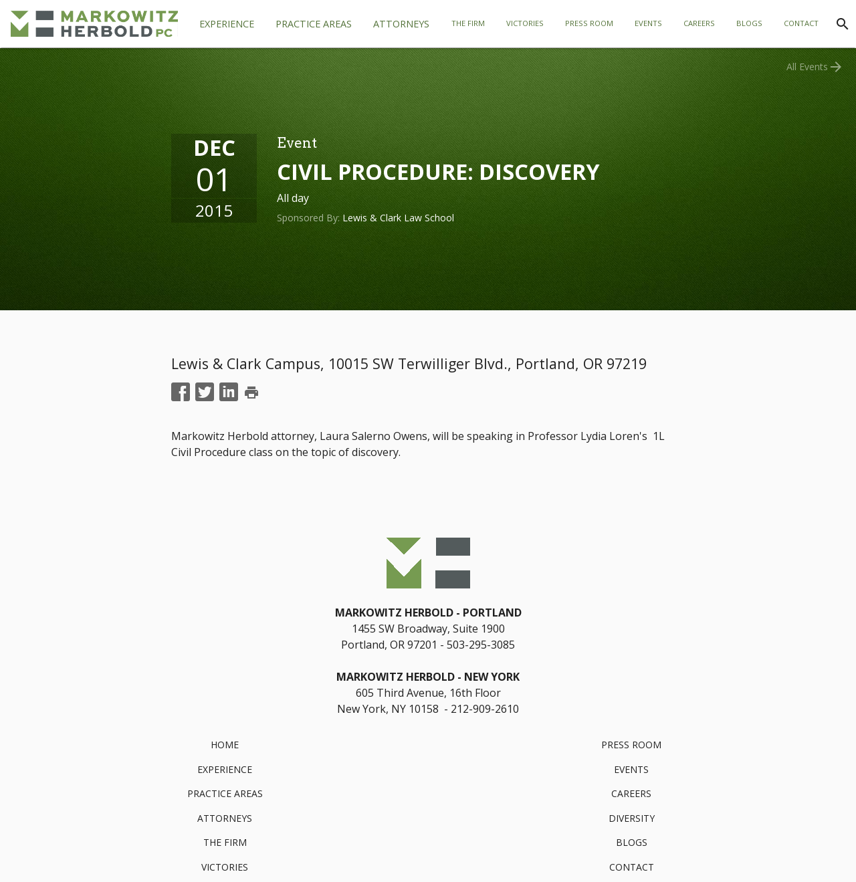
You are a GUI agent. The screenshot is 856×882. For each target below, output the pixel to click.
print (251, 392)
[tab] (313, 24)
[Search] (842, 24)
